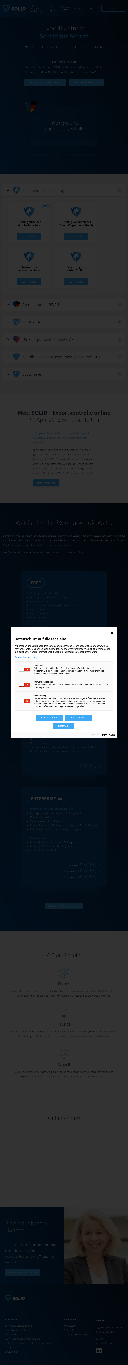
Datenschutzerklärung (26, 657)
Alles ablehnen (78, 717)
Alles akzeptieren (49, 717)
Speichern (63, 726)
